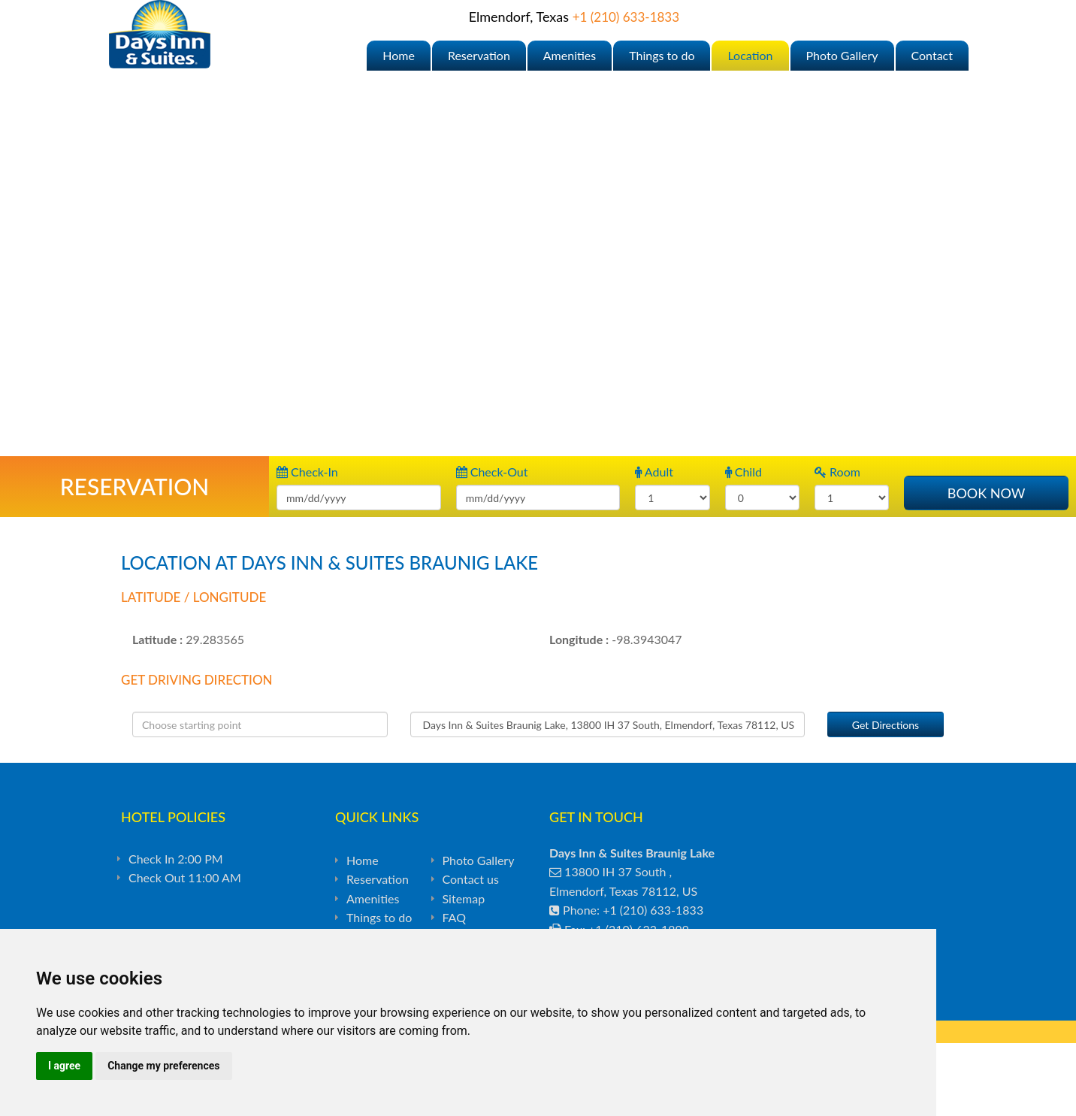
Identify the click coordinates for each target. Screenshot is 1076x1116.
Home (398, 55)
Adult (654, 471)
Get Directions (885, 724)
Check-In (307, 471)
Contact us (471, 879)
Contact (932, 55)
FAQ (454, 917)
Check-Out (492, 471)
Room (837, 471)
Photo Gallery (842, 55)
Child (743, 471)
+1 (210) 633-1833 (626, 17)
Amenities (569, 55)
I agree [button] (64, 1066)
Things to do (661, 55)
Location (749, 55)
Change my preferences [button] (163, 1066)
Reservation (479, 55)
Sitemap (464, 898)
